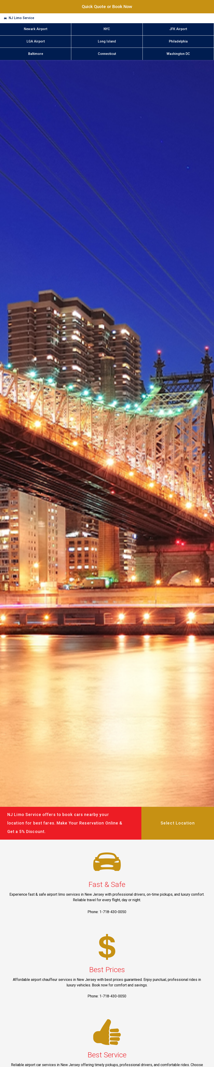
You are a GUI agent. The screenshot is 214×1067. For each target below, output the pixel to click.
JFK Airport (178, 29)
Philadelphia (178, 41)
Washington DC (178, 54)
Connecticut (107, 54)
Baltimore (35, 54)
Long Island (107, 41)
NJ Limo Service (21, 18)
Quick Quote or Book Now (107, 6)
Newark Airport (35, 29)
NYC (107, 29)
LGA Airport (36, 41)
